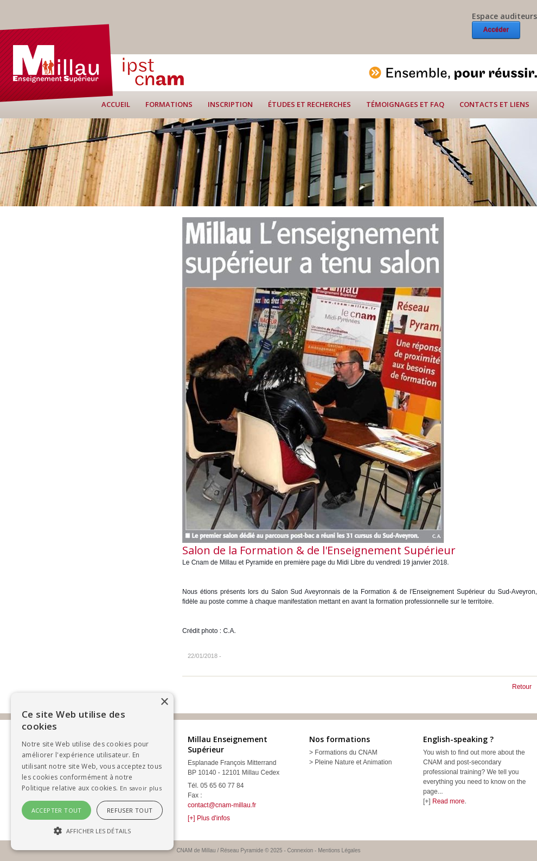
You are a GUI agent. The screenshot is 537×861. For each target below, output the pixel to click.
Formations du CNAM (346, 752)
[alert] (92, 771)
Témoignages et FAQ (405, 104)
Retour (522, 687)
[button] (92, 830)
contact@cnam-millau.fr (222, 805)
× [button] (164, 702)
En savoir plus (141, 788)
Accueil (115, 104)
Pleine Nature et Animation (353, 762)
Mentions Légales (339, 850)
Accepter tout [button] (56, 810)
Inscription (230, 104)
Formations (169, 104)
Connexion (300, 850)
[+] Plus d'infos (209, 818)
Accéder (496, 30)
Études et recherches (309, 104)
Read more (448, 801)
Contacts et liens (494, 104)
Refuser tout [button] (130, 810)
